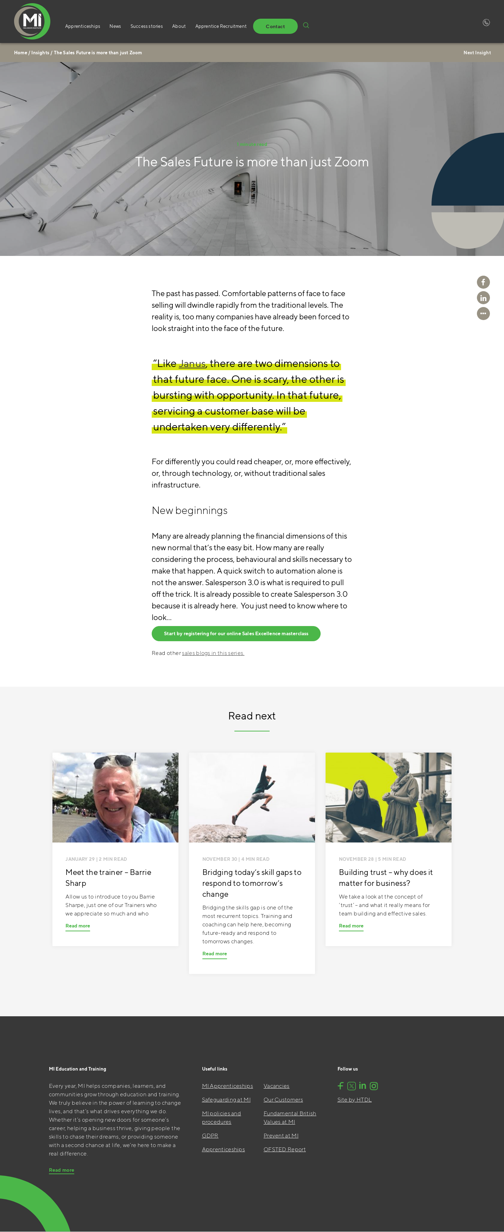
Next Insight (476, 52)
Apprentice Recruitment (212, 26)
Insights (40, 52)
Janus (193, 363)
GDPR (210, 1136)
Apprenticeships (82, 26)
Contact (263, 27)
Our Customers (283, 1100)
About (172, 26)
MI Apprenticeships (227, 1086)
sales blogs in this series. (213, 653)
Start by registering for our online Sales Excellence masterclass (237, 634)
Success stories (142, 26)
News (113, 26)
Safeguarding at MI (226, 1100)
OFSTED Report (285, 1149)
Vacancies (277, 1086)
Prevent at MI (281, 1136)
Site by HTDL (355, 1100)
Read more (77, 926)
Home (20, 52)
